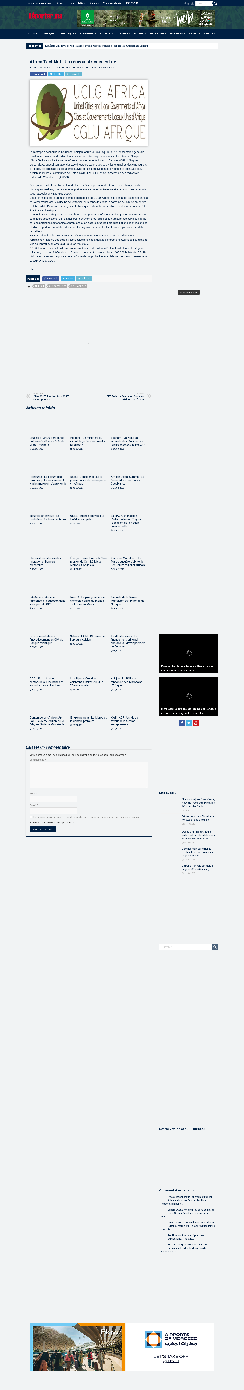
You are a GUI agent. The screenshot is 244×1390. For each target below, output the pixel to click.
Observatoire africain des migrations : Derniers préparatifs (45, 561)
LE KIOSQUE (131, 3)
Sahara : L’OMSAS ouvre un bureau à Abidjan (87, 637)
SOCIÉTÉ (105, 33)
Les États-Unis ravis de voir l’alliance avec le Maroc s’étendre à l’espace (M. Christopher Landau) (97, 45)
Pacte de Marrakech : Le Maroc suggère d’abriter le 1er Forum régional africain (128, 561)
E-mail (34, 805)
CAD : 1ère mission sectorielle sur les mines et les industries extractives (46, 682)
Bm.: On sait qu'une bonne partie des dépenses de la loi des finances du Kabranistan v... (184, 1248)
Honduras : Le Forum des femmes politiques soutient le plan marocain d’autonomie (48, 480)
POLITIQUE (67, 33)
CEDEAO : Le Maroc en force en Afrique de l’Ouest (124, 396)
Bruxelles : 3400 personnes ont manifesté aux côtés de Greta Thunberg (47, 441)
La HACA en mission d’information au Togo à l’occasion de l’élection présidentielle (126, 521)
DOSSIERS (176, 33)
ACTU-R (32, 33)
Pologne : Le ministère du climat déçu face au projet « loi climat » (87, 441)
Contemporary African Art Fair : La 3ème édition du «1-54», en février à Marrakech (48, 721)
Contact (61, 3)
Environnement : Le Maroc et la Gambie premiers (88, 719)
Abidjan (39, 286)
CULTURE (122, 33)
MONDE (139, 33)
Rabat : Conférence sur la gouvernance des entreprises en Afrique (88, 480)
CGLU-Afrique (78, 286)
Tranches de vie (112, 3)
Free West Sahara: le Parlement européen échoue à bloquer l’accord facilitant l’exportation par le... (187, 1200)
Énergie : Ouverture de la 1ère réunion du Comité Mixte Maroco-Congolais (88, 561)
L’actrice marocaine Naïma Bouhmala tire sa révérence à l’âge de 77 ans (198, 852)
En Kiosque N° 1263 (189, 292)
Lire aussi (94, 3)
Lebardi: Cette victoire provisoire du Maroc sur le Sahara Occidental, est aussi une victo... (187, 1213)
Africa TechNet (57, 286)
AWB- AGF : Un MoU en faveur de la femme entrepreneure (125, 721)
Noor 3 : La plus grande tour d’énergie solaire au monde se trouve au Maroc (88, 601)
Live (71, 3)
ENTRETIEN (157, 33)
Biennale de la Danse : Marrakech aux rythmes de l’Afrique (127, 601)
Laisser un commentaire (102, 67)
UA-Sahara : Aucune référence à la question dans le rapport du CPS (47, 601)
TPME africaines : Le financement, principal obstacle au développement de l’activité (128, 641)
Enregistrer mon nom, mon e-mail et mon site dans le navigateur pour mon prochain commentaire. (86, 817)
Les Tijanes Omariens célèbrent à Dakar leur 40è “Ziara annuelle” (86, 682)
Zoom (80, 67)
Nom (33, 793)
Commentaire (38, 759)
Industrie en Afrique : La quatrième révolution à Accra (48, 517)
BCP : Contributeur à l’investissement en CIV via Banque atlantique (46, 639)
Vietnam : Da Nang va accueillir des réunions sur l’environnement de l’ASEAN (128, 441)
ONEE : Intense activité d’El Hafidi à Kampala (87, 517)
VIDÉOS (208, 33)
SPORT (193, 33)
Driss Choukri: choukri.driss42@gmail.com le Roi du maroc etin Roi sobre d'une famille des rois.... (188, 1226)
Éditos (81, 3)
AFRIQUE (48, 33)
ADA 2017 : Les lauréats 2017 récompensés (52, 396)
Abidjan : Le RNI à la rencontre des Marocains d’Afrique (126, 682)
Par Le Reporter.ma (42, 67)
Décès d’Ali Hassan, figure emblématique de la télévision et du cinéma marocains (198, 835)
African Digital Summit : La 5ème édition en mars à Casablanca (127, 480)
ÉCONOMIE (87, 33)
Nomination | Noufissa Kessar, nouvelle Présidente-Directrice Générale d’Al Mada (198, 803)
